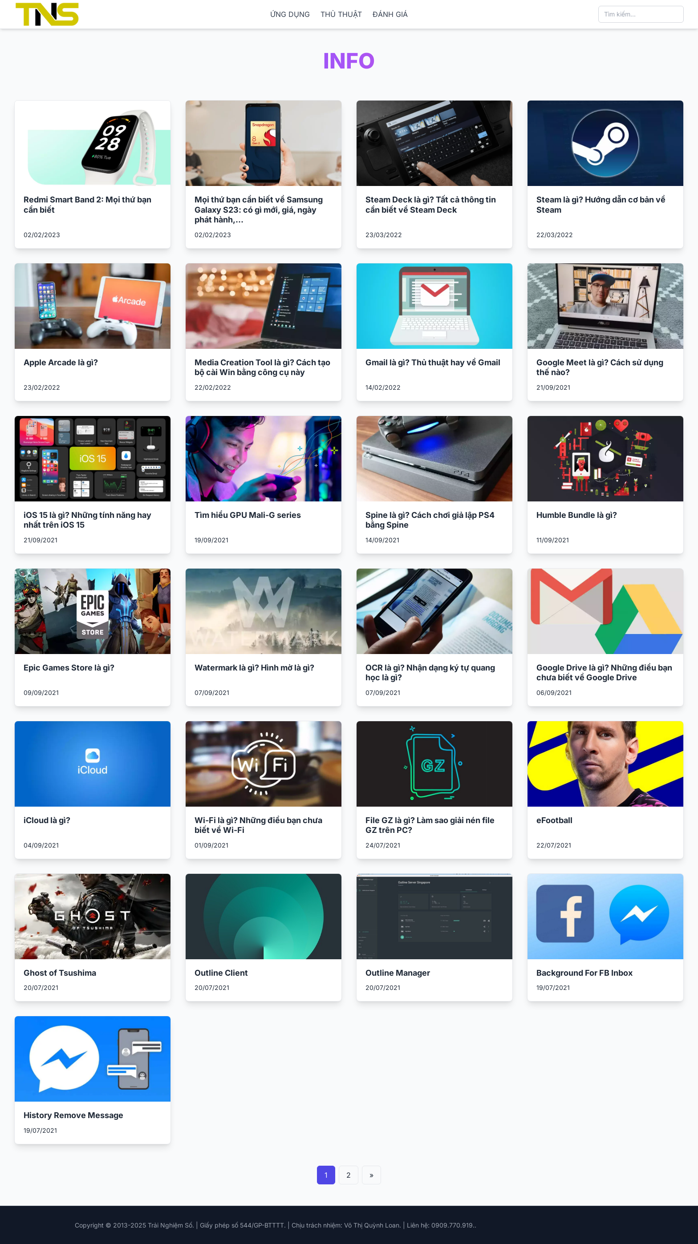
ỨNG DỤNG (290, 14)
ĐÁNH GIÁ (390, 14)
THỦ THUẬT (341, 14)
